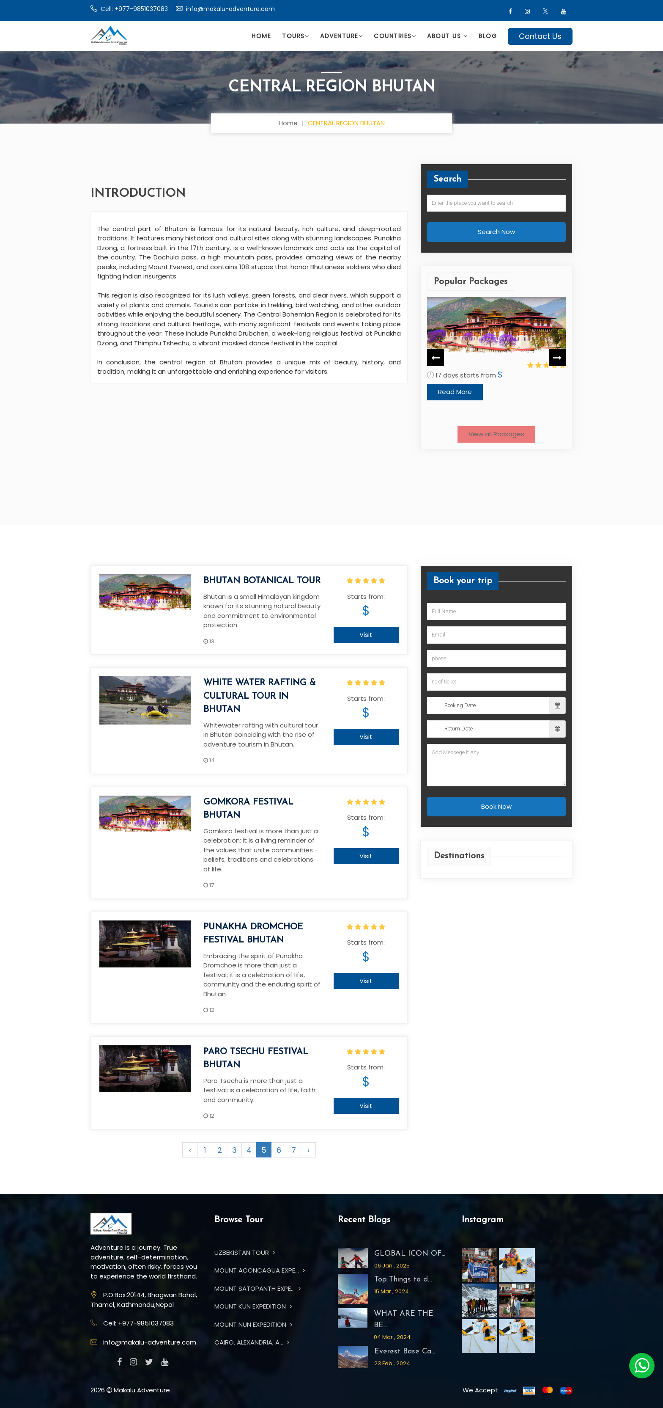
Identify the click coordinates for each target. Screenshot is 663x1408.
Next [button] (557, 357)
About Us (447, 36)
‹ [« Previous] (190, 1150)
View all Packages (496, 434)
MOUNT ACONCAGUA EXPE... (259, 1270)
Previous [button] (435, 357)
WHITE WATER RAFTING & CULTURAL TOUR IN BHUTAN (259, 696)
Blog (488, 36)
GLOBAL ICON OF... (409, 1254)
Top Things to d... (403, 1280)
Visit (366, 634)
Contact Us (540, 36)
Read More (455, 409)
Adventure (341, 36)
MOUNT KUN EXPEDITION (253, 1306)
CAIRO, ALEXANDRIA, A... (251, 1342)
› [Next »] (308, 1150)
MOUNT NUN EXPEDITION (253, 1324)
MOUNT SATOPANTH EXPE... (257, 1288)
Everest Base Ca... (404, 1351)
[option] (496, 357)
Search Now (496, 231)
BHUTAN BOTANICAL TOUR (262, 580)
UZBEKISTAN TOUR (244, 1252)
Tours (295, 36)
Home (261, 36)
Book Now (496, 806)
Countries (395, 36)
